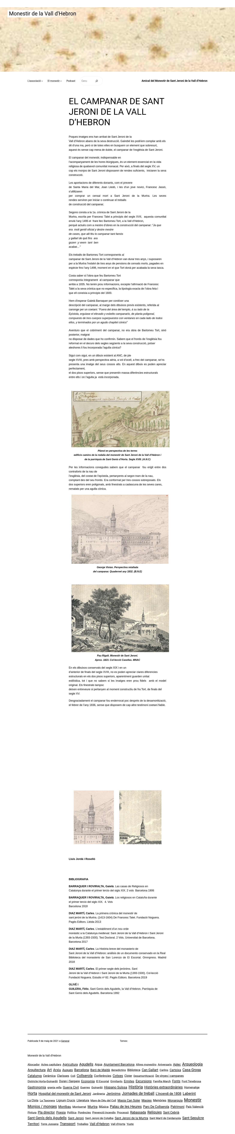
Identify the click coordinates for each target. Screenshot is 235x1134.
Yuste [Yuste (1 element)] (130, 1124)
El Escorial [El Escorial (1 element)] (102, 1081)
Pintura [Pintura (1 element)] (32, 1112)
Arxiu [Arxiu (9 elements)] (57, 1070)
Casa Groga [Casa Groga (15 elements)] (191, 1070)
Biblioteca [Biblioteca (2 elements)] (133, 1070)
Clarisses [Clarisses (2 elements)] (63, 1076)
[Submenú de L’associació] (42, 81)
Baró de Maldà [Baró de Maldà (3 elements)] (100, 1070)
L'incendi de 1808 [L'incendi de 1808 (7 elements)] (168, 1093)
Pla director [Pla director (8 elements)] (46, 1112)
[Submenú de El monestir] (61, 81)
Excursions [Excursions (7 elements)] (144, 1081)
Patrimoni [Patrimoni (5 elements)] (177, 1107)
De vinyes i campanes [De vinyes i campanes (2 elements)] (169, 1076)
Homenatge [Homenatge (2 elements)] (191, 1087)
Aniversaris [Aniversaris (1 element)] (165, 1064)
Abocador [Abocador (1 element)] (34, 1064)
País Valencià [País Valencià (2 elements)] (194, 1107)
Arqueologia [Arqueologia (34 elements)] (192, 1064)
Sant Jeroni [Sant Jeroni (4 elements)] (76, 1118)
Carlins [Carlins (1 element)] (164, 1070)
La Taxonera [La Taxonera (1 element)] (47, 1100)
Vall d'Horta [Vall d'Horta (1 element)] (118, 1124)
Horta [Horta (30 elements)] (32, 1093)
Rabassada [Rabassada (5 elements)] (138, 1112)
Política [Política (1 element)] (71, 1112)
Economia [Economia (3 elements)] (88, 1081)
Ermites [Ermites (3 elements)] (129, 1081)
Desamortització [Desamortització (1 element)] (144, 1076)
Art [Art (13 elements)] (49, 1070)
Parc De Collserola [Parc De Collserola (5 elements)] (156, 1107)
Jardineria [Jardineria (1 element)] (98, 1093)
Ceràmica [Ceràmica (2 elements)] (49, 1076)
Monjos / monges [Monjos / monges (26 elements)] (42, 1106)
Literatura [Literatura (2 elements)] (83, 1100)
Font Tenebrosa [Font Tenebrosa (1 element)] (191, 1081)
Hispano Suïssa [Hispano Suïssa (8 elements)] (115, 1087)
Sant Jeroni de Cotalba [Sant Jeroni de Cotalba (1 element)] (99, 1118)
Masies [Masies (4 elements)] (147, 1100)
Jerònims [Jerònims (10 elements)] (113, 1094)
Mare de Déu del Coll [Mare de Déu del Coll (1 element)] (103, 1100)
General (65, 1041)
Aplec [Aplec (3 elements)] (177, 1064)
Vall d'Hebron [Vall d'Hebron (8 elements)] (99, 1124)
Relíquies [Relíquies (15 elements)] (154, 1112)
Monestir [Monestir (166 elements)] (192, 1100)
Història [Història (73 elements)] (136, 1087)
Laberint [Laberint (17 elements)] (189, 1093)
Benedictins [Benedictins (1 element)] (118, 1070)
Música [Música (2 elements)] (104, 1107)
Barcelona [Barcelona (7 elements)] (81, 1070)
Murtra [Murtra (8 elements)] (92, 1107)
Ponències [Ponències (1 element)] (84, 1112)
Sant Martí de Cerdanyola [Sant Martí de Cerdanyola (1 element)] (165, 1118)
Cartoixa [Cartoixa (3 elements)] (175, 1070)
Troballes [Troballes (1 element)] (82, 1124)
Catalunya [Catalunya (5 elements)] (35, 1076)
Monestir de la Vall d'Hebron (42, 13)
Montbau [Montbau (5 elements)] (64, 1107)
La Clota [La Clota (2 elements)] (33, 1100)
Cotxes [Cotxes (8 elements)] (118, 1076)
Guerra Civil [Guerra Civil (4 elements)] (71, 1087)
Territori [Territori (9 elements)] (33, 1124)
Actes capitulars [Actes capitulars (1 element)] (51, 1064)
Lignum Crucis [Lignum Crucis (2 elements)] (65, 1100)
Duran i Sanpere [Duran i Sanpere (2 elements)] (69, 1081)
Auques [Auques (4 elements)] (67, 1070)
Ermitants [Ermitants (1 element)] (116, 1081)
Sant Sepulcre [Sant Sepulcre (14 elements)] (193, 1118)
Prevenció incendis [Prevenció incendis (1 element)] (104, 1112)
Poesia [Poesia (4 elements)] (61, 1112)
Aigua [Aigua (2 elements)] (98, 1064)
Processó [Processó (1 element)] (123, 1112)
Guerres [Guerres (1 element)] (85, 1087)
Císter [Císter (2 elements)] (128, 1076)
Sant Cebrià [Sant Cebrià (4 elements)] (171, 1112)
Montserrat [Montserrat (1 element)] (79, 1107)
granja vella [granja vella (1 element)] (54, 1087)
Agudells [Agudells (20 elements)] (86, 1064)
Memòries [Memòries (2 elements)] (159, 1100)
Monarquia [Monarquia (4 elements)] (175, 1100)
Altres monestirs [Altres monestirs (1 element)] (146, 1064)
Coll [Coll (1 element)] (73, 1076)
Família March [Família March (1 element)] (162, 1081)
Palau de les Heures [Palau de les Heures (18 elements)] (126, 1106)
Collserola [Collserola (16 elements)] (85, 1076)
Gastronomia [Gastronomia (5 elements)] (37, 1087)
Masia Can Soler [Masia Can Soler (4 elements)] (129, 1100)
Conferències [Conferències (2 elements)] (102, 1076)
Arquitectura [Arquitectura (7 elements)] (37, 1070)
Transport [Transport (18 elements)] (67, 1124)
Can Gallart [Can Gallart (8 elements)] (150, 1070)
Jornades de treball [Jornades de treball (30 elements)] (138, 1093)
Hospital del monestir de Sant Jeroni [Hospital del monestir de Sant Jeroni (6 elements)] (65, 1093)
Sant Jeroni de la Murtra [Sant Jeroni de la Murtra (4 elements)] (131, 1118)
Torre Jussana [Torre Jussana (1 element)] (49, 1124)
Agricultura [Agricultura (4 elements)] (70, 1064)
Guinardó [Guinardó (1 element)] (97, 1087)
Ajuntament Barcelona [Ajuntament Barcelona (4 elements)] (119, 1064)
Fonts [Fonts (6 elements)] (176, 1081)
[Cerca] (96, 81)
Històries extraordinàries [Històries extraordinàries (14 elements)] (163, 1087)
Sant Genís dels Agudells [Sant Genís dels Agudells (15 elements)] (47, 1118)
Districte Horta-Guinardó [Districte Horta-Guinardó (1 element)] (43, 1081)
